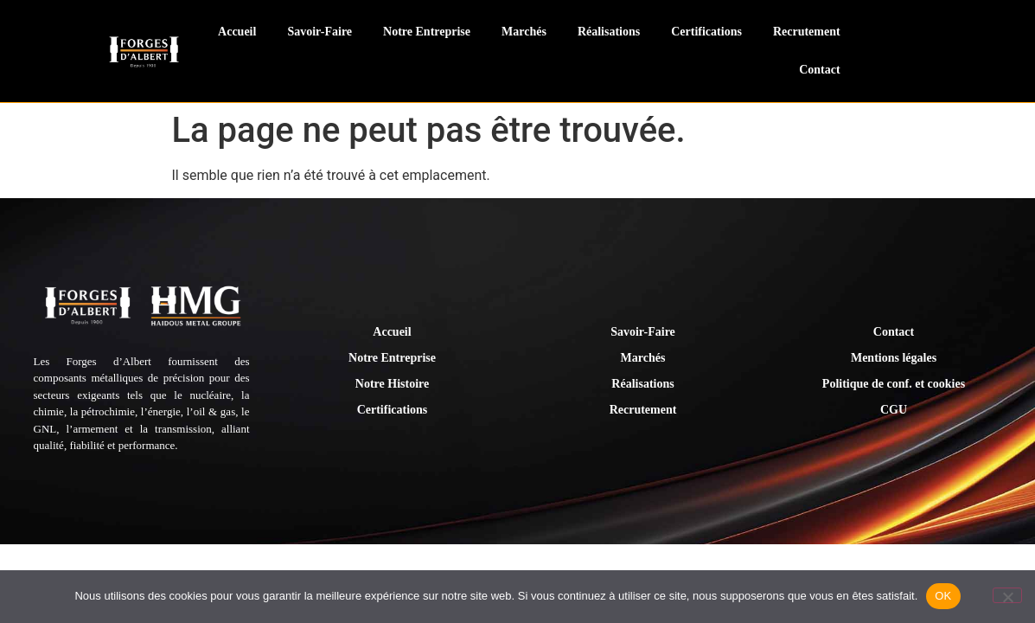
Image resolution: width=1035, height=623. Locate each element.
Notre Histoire (392, 383)
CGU (893, 409)
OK (943, 595)
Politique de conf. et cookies (893, 383)
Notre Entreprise (426, 31)
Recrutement (806, 31)
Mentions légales (893, 357)
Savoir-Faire (319, 31)
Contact (819, 69)
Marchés (524, 31)
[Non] (1007, 595)
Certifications (706, 31)
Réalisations (609, 31)
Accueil (237, 31)
